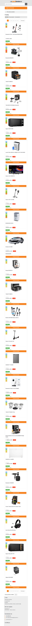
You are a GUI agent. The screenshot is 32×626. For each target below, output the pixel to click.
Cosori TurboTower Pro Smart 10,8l (13, 506)
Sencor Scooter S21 (10, 341)
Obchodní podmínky (8, 599)
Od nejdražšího (17, 17)
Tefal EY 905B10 (9, 294)
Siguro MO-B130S (9, 128)
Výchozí (6, 17)
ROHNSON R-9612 (9, 223)
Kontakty (6, 602)
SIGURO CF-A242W (10, 459)
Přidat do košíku (16, 44)
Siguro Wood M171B (10, 553)
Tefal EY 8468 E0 (9, 81)
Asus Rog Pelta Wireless (11, 530)
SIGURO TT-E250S (9, 364)
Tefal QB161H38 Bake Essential (12, 105)
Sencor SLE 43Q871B (10, 176)
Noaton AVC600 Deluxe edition (12, 317)
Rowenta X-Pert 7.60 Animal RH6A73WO (14, 34)
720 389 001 (8, 616)
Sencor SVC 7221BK (10, 199)
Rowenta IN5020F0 (9, 57)
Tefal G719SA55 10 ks (10, 412)
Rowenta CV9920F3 (10, 482)
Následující (22, 20)
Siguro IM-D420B (9, 577)
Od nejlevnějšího (11, 17)
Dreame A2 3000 (9, 246)
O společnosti (7, 601)
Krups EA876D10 (9, 270)
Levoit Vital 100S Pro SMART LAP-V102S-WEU (15, 152)
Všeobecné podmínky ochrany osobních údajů (13, 603)
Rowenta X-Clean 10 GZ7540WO (12, 388)
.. (19, 20)
